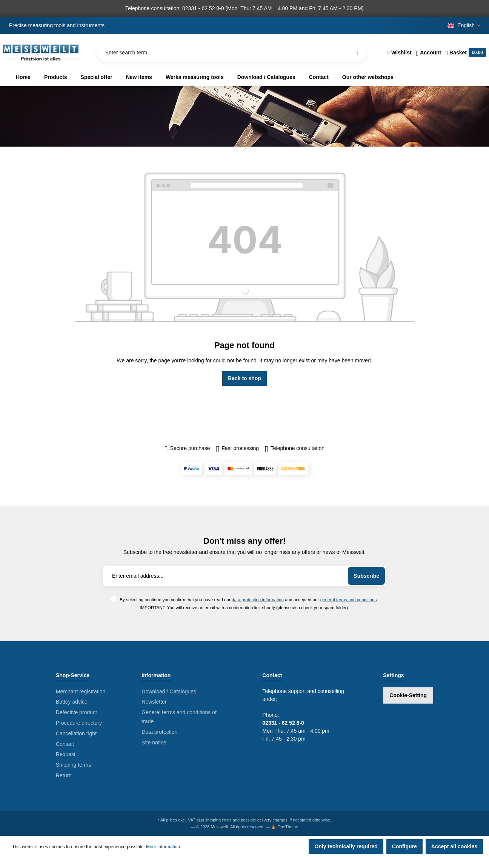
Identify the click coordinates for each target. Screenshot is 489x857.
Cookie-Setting (408, 695)
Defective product (76, 712)
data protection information (258, 599)
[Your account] (429, 52)
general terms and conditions (348, 599)
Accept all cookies (454, 846)
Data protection (159, 732)
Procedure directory (79, 723)
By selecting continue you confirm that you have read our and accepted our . (249, 599)
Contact (65, 744)
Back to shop (244, 378)
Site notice (153, 742)
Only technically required (345, 846)
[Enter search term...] (232, 52)
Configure (404, 846)
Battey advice (72, 702)
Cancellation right (76, 733)
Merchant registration (81, 691)
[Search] (356, 52)
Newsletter (153, 702)
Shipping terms (73, 765)
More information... (165, 846)
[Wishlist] (399, 52)
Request (65, 754)
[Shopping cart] (464, 52)
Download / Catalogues (168, 691)
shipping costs (218, 820)
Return (64, 775)
